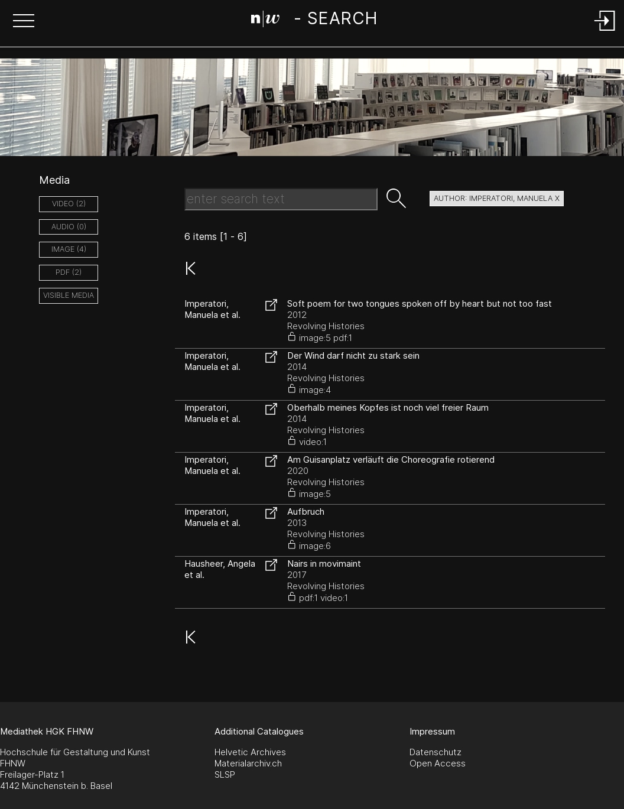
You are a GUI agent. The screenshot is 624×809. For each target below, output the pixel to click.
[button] (23, 22)
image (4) (68, 249)
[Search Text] (281, 199)
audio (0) (68, 226)
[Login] (605, 31)
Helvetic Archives (250, 752)
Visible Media (68, 295)
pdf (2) (69, 272)
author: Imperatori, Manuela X (497, 198)
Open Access (438, 763)
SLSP (224, 774)
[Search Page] (314, 20)
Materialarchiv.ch (248, 763)
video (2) (69, 203)
